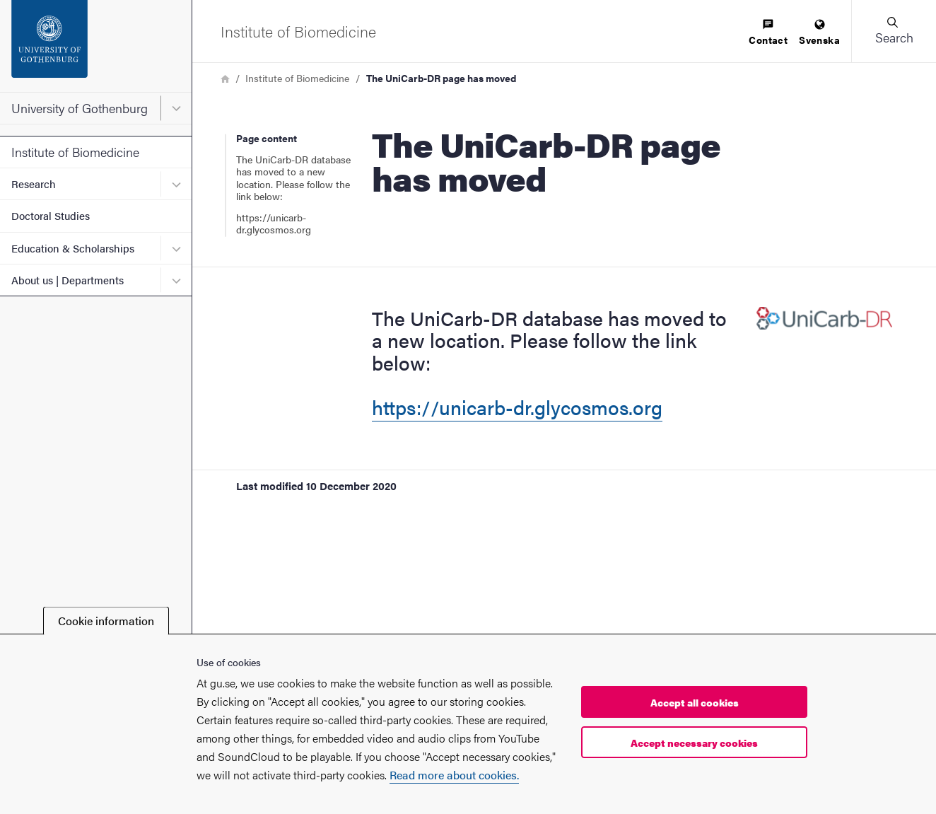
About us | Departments (67, 279)
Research (33, 183)
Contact (768, 33)
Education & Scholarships (72, 247)
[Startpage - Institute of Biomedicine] (298, 31)
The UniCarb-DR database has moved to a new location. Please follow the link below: (293, 178)
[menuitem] (768, 32)
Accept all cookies (694, 702)
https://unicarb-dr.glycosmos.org (273, 223)
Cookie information (106, 620)
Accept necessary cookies (694, 742)
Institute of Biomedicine (75, 152)
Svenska (819, 33)
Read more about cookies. (454, 775)
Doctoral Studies (50, 215)
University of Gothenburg (79, 108)
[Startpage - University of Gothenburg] (96, 46)
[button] (893, 31)
